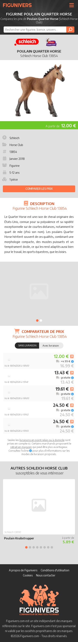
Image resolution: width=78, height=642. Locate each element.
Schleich (10, 138)
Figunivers (19, 5)
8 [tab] (52, 547)
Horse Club (12, 145)
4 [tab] (37, 547)
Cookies (28, 575)
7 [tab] (48, 547)
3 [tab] (33, 547)
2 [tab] (41, 320)
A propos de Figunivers (23, 570)
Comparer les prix (39, 188)
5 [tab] (41, 547)
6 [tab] (44, 547)
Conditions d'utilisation (55, 570)
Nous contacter (45, 575)
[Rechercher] (70, 29)
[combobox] (39, 29)
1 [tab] (37, 320)
